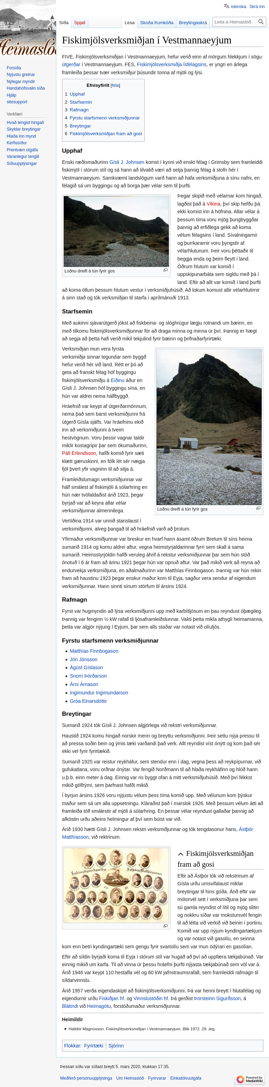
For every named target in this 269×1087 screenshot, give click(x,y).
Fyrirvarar (157, 1078)
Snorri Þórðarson (88, 676)
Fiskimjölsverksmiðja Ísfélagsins (171, 64)
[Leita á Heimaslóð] (239, 22)
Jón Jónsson (83, 659)
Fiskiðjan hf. (112, 998)
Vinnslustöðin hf (150, 998)
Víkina (213, 204)
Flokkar (72, 1045)
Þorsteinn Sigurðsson (217, 998)
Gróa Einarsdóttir (88, 701)
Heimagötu (99, 1006)
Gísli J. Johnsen (126, 162)
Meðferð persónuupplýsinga (86, 1078)
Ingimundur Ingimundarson (99, 692)
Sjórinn (116, 1045)
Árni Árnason (84, 684)
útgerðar (71, 64)
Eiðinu (117, 380)
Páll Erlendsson (79, 453)
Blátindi (70, 1006)
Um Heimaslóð (130, 1078)
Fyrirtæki (93, 1045)
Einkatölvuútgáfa (185, 1078)
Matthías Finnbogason (94, 651)
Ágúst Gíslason (86, 667)
